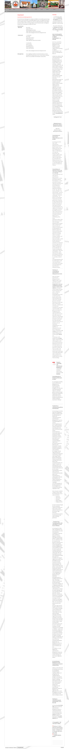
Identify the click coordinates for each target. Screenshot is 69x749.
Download (58, 373)
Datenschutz (11, 747)
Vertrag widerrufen (20, 747)
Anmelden (62, 747)
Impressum (7, 747)
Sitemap (15, 747)
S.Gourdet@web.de (59, 113)
